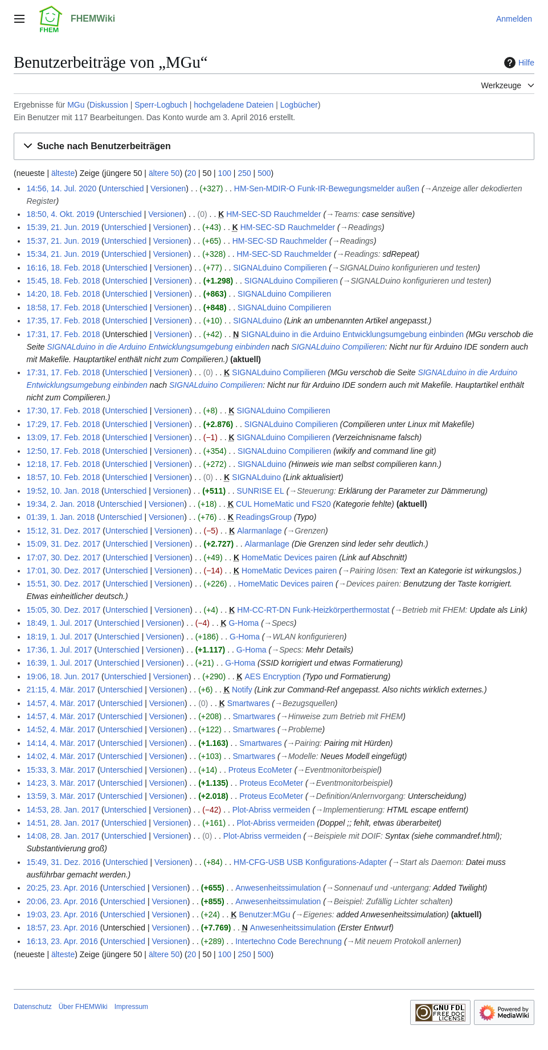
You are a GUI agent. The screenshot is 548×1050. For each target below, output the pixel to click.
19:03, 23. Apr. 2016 (61, 914)
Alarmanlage (259, 530)
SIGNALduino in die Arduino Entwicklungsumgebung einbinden (352, 334)
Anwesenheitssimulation (278, 887)
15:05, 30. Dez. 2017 (63, 609)
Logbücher (299, 104)
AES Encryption (273, 676)
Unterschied (122, 188)
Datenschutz (33, 1007)
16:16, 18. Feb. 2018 (63, 267)
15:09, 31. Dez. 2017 (63, 543)
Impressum (131, 1007)
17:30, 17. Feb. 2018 (63, 410)
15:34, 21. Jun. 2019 (62, 254)
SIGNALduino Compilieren (279, 267)
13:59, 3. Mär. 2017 (60, 796)
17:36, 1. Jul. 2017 (59, 649)
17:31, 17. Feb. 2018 (63, 334)
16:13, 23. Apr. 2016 (61, 941)
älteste (63, 173)
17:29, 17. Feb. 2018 (63, 424)
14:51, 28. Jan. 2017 (62, 822)
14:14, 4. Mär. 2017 (60, 743)
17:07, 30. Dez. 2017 (63, 557)
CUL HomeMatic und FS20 (283, 503)
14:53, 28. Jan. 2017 (62, 809)
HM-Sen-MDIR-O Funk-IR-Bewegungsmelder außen (326, 188)
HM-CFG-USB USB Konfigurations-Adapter (310, 862)
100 (224, 173)
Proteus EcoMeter (260, 769)
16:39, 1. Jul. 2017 (59, 662)
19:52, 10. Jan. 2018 (62, 490)
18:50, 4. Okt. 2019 (60, 214)
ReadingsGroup (264, 517)
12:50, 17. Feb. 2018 (63, 451)
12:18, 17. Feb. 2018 (63, 464)
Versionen (168, 188)
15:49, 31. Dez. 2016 (63, 862)
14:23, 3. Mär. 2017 (60, 783)
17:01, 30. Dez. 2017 (63, 570)
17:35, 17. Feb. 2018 (63, 320)
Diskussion (108, 104)
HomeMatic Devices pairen (289, 557)
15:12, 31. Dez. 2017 (63, 530)
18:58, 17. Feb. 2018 (63, 307)
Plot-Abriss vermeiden (271, 809)
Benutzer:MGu (264, 914)
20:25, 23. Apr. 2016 (61, 887)
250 (244, 173)
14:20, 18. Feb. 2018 (63, 293)
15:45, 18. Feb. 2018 (63, 280)
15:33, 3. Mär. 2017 (60, 769)
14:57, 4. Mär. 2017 (60, 703)
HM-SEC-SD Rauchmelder (273, 214)
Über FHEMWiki (83, 1007)
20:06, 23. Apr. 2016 (61, 901)
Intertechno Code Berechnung (288, 941)
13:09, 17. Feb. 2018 (63, 437)
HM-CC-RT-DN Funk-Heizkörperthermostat (313, 609)
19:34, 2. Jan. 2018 (60, 503)
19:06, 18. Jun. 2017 (62, 676)
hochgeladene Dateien (233, 104)
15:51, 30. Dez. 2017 (63, 583)
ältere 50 (164, 173)
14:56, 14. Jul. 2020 (61, 188)
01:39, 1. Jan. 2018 (60, 517)
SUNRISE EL (260, 490)
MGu (75, 104)
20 (192, 173)
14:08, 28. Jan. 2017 (62, 835)
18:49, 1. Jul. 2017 (59, 622)
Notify (242, 689)
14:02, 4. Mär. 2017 (60, 756)
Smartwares (248, 703)
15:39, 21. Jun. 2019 (62, 227)
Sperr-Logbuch (160, 104)
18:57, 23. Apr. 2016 (61, 927)
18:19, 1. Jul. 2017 (59, 636)
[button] (274, 147)
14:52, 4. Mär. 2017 (60, 729)
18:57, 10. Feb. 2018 (63, 477)
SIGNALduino (257, 320)
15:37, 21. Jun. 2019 (62, 240)
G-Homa (243, 622)
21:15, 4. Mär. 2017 (60, 689)
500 (264, 173)
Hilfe (517, 62)
